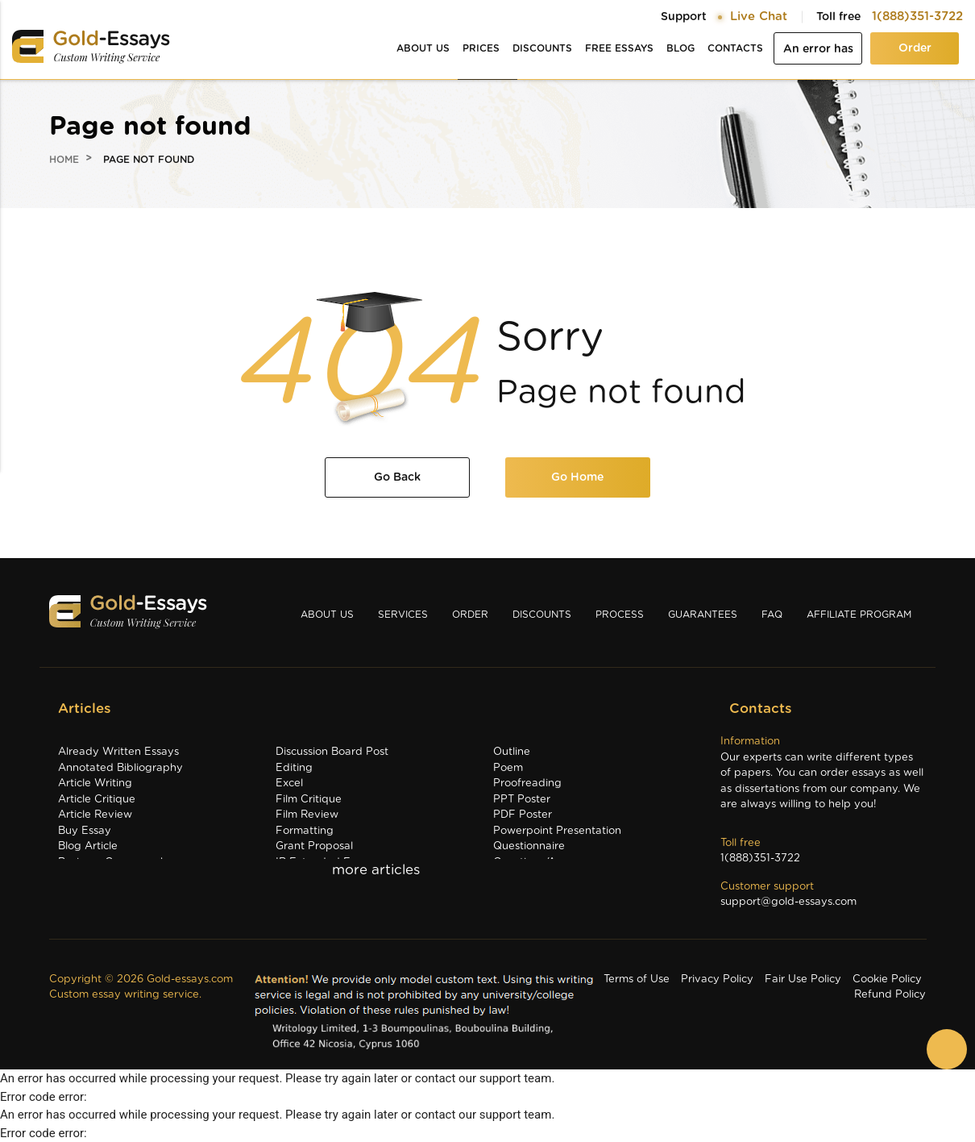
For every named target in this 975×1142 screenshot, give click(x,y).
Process (619, 614)
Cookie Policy (887, 979)
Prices (481, 48)
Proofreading (527, 783)
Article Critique (96, 799)
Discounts (542, 48)
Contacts (735, 48)
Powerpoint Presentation (557, 831)
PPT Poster (521, 799)
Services (403, 614)
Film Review (307, 815)
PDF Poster (522, 815)
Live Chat (758, 16)
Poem (508, 768)
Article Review (95, 815)
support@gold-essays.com (788, 902)
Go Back (397, 477)
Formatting (305, 831)
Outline (511, 752)
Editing (294, 768)
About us (423, 48)
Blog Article (88, 846)
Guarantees (702, 614)
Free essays (619, 48)
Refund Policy (890, 995)
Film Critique (309, 799)
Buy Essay (84, 831)
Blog (680, 48)
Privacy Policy (717, 979)
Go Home (577, 477)
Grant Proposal (314, 846)
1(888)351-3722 (917, 16)
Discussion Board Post (332, 752)
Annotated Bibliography (120, 768)
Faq (771, 614)
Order (914, 48)
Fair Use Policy (803, 979)
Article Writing (95, 783)
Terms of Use (637, 979)
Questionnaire (529, 846)
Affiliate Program (859, 614)
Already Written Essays (118, 752)
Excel (289, 783)
